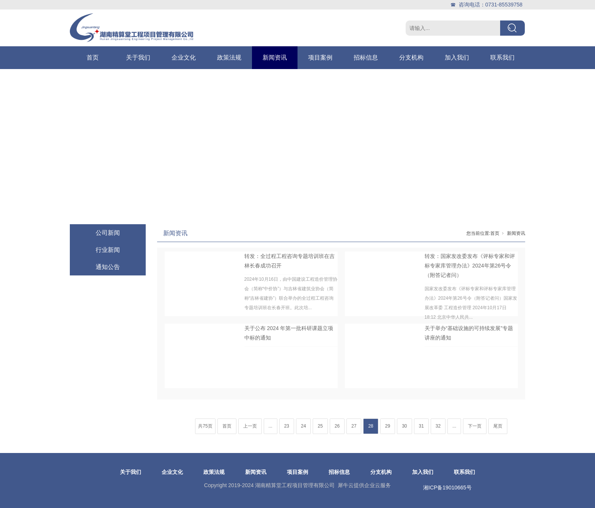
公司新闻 (108, 233)
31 (421, 426)
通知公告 (108, 267)
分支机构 (411, 57)
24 (303, 426)
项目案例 (320, 57)
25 (320, 426)
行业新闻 (108, 250)
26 (337, 426)
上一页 (250, 426)
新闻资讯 (275, 57)
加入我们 (457, 57)
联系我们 (502, 57)
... (270, 426)
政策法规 (229, 57)
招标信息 (366, 57)
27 (353, 426)
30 (404, 426)
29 (387, 426)
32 (438, 426)
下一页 (475, 426)
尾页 (497, 426)
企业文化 (184, 57)
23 (286, 426)
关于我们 (138, 57)
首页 (93, 57)
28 (370, 426)
